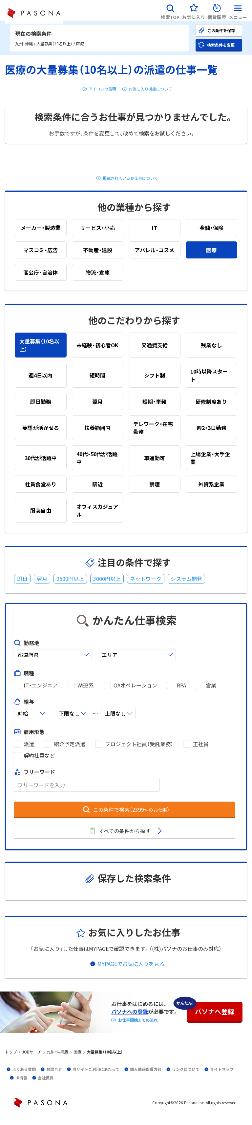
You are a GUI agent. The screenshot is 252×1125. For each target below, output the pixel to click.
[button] (170, 10)
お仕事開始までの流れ (138, 1020)
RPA (181, 685)
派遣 (29, 744)
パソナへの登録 (129, 1011)
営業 (211, 685)
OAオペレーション (135, 685)
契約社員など (39, 755)
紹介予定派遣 (69, 744)
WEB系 (85, 685)
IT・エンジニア (41, 685)
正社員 (201, 744)
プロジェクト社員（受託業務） (139, 744)
